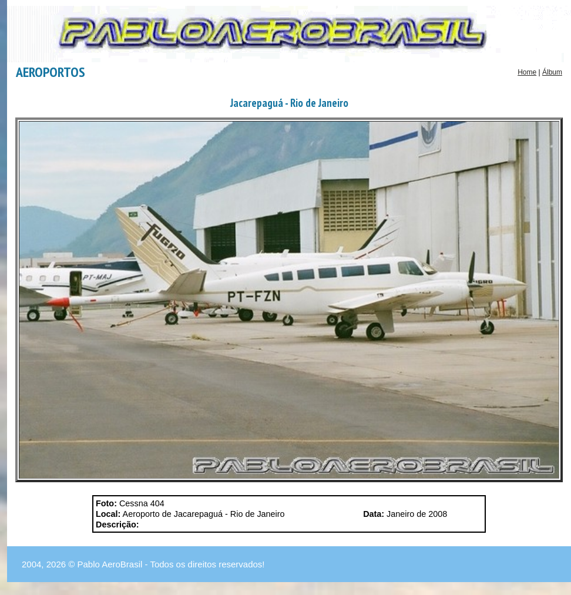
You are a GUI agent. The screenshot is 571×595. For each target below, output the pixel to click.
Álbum (552, 72)
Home (527, 72)
